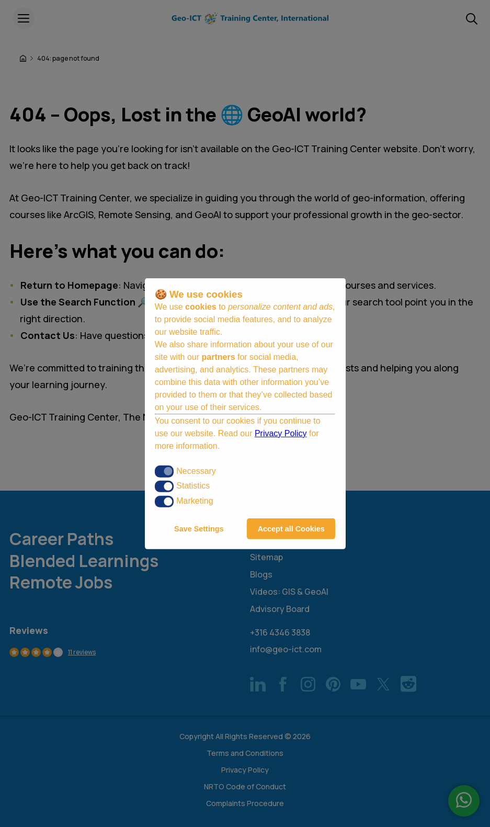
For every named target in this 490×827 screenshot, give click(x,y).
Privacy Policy (281, 433)
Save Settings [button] (198, 529)
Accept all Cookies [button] (291, 529)
